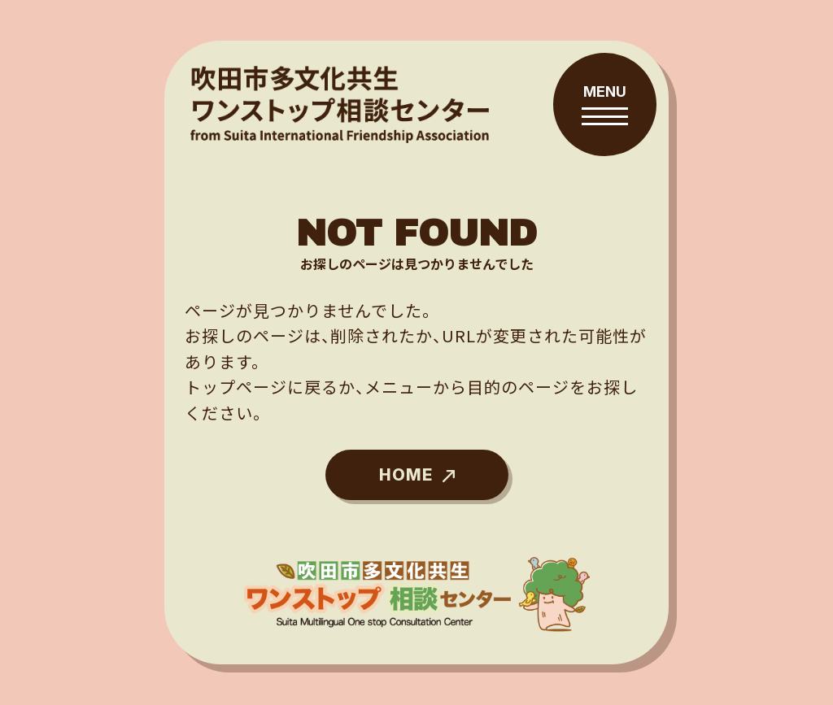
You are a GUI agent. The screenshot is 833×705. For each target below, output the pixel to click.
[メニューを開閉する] (604, 104)
